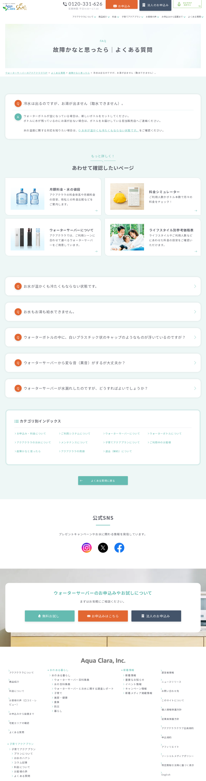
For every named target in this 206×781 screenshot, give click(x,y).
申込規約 (168, 702)
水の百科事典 (62, 678)
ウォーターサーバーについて (123, 434)
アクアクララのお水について (35, 441)
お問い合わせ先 (172, 675)
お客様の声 (151, 16)
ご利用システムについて (76, 434)
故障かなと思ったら (79, 72)
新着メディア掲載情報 (138, 687)
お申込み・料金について (32, 434)
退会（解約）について (119, 448)
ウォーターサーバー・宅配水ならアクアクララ (120, 777)
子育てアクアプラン (131, 16)
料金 (114, 16)
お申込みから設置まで (172, 16)
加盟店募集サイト (181, 761)
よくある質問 (194, 16)
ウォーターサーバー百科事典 (72, 674)
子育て (58, 687)
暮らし (58, 705)
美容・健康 (61, 691)
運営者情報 (170, 664)
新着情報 (130, 669)
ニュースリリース (174, 670)
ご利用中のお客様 (161, 441)
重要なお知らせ (134, 674)
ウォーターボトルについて (167, 434)
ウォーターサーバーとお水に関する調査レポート (84, 683)
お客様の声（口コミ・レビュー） (24, 683)
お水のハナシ (22, 725)
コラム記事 (21, 729)
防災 (57, 700)
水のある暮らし (61, 669)
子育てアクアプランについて (123, 441)
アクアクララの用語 (73, 448)
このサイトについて (175, 681)
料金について (19, 675)
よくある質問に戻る (103, 474)
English (168, 723)
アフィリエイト (172, 707)
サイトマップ (171, 729)
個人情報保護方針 (174, 686)
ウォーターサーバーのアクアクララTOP (26, 72)
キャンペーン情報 (136, 683)
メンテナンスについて (75, 441)
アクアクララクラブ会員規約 (180, 696)
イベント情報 (133, 678)
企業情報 (139, 761)
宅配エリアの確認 (22, 696)
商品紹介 (103, 16)
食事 (57, 696)
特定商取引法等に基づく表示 (181, 718)
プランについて (23, 720)
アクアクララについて (82, 16)
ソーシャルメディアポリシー (181, 713)
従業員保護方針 (172, 691)
